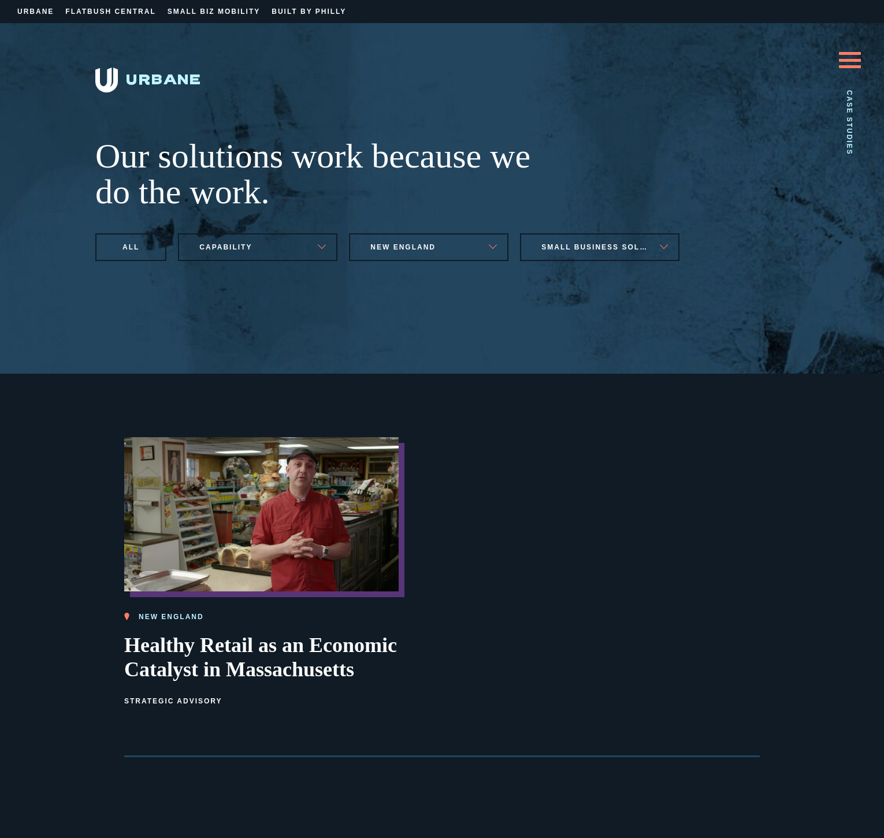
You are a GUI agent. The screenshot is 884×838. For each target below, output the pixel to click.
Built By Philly (309, 12)
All (130, 247)
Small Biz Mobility (214, 12)
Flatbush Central (110, 12)
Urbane (35, 12)
